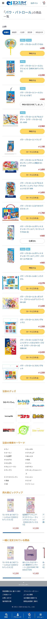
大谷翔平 (9, 456)
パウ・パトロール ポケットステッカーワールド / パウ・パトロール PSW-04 (32, 256)
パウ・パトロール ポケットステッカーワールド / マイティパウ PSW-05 (32, 229)
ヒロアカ (9, 460)
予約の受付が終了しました (32, 104)
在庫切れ (32, 241)
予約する (32, 53)
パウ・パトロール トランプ (30, 139)
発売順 (30, 32)
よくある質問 (28, 594)
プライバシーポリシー (31, 591)
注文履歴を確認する (30, 598)
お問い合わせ (6, 598)
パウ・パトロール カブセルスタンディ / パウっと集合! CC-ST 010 (31, 163)
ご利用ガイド (6, 594)
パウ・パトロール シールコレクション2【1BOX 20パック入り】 (32, 68)
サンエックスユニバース (34, 472)
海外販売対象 (6, 601)
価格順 (14, 32)
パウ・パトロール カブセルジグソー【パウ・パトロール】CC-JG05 (31, 119)
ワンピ (29, 480)
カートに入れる (32, 152)
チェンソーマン (11, 466)
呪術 (28, 460)
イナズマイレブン (12, 477)
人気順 (22, 32)
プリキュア (30, 453)
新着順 (6, 32)
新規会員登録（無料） (31, 601)
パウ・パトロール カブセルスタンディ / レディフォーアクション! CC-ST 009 (32, 186)
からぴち (9, 463)
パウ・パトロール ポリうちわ (31, 44)
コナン (29, 463)
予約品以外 (39, 32)
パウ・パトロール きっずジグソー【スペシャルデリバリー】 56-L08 (32, 299)
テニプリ (9, 470)
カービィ (9, 453)
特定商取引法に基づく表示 (11, 591)
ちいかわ (30, 449)
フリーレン (30, 484)
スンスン (30, 477)
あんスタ (30, 456)
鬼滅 (7, 480)
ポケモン (30, 466)
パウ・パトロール (18, 12)
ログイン (34, 3)
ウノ (7, 449)
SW (7, 484)
